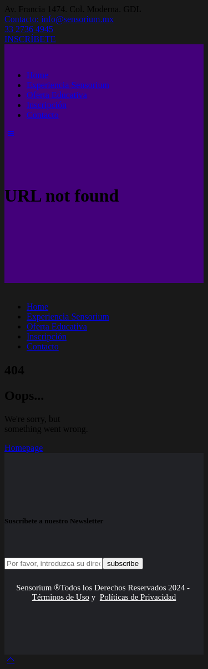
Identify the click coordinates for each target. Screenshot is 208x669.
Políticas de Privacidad (138, 597)
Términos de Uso (60, 597)
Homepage (23, 447)
